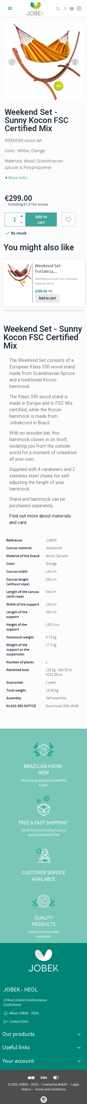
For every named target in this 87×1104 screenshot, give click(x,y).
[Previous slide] (12, 62)
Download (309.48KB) (62, 706)
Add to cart (41, 219)
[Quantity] (15, 219)
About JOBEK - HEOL (24, 1013)
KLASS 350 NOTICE (21, 705)
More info (17, 178)
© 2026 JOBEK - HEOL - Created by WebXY (38, 1084)
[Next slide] (75, 62)
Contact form (18, 1021)
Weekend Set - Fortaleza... (49, 268)
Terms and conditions (50, 1089)
